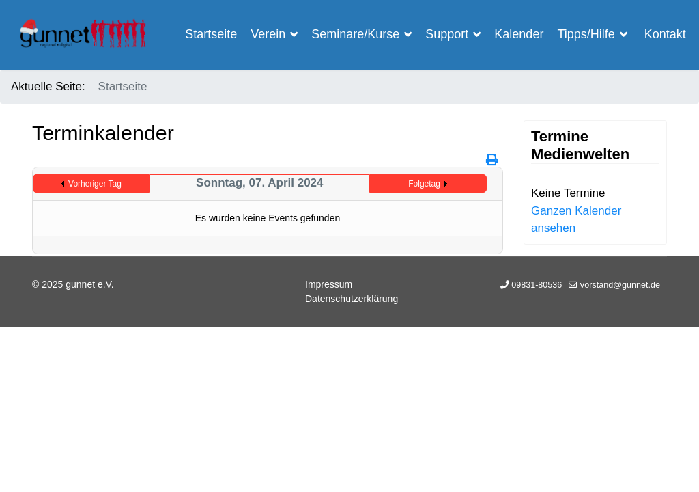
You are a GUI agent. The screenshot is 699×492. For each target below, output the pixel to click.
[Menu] (658, 111)
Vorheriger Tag (95, 184)
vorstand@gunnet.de (620, 285)
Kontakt (665, 34)
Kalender (518, 34)
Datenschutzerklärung (351, 298)
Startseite (211, 34)
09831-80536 (536, 285)
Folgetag (424, 184)
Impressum (328, 284)
